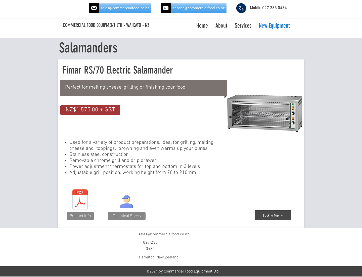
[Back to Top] (273, 215)
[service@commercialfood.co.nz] (199, 8)
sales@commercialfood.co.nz (163, 234)
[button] (90, 110)
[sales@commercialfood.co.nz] (125, 8)
